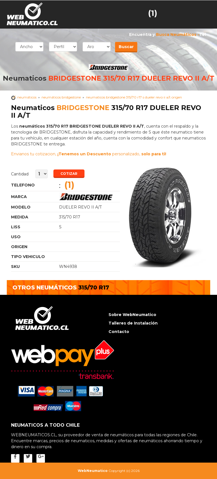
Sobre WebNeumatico (132, 314)
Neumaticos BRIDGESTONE (89, 196)
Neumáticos (26, 97)
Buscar (126, 46)
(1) (152, 13)
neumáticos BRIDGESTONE (61, 97)
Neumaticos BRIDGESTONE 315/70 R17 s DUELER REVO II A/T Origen (134, 97)
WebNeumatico (93, 471)
